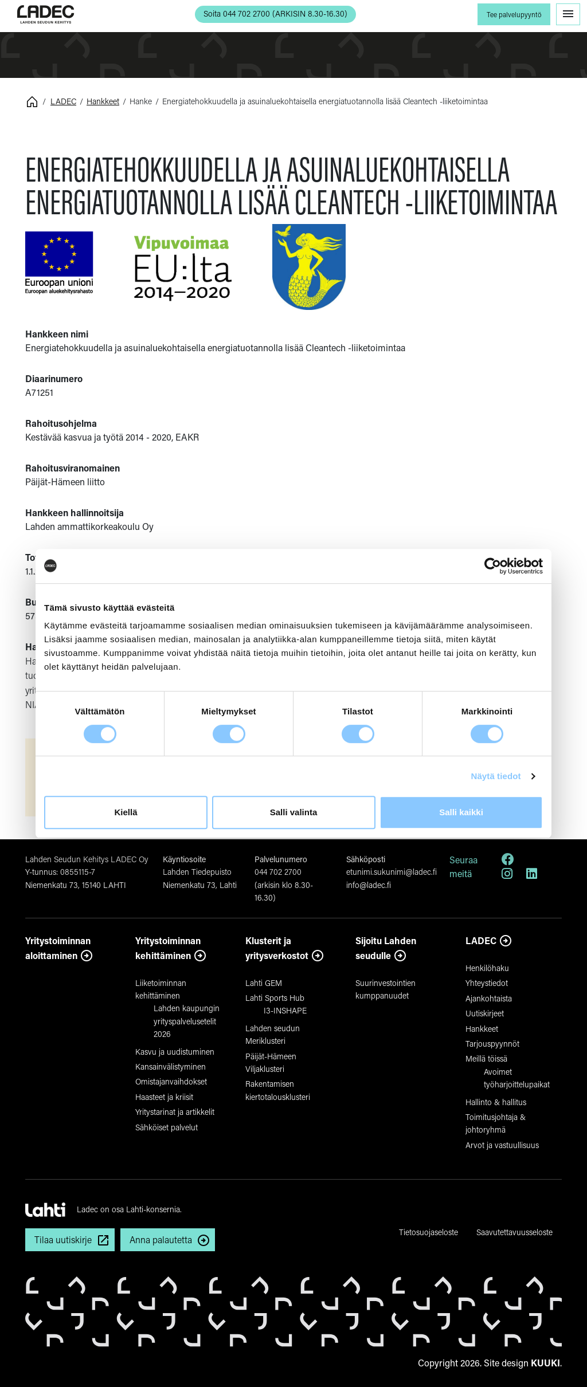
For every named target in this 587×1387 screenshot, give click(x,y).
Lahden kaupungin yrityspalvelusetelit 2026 (187, 1021)
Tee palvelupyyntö (514, 14)
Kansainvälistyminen (170, 1066)
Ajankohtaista (488, 998)
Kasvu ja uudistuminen (174, 1051)
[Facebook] (508, 860)
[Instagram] (507, 875)
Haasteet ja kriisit (164, 1096)
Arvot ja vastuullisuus (502, 1145)
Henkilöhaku (487, 967)
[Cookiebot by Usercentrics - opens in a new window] (493, 566)
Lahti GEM (263, 982)
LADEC (63, 101)
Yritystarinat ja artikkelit (174, 1111)
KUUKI (545, 1363)
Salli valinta (294, 812)
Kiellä (125, 812)
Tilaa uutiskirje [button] (63, 1239)
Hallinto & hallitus (495, 1102)
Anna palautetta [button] (161, 1239)
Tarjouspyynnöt (492, 1043)
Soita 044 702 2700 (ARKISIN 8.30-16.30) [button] (275, 13)
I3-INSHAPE (285, 1010)
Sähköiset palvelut (166, 1127)
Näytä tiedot (496, 776)
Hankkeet (103, 101)
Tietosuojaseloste (428, 1232)
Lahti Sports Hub (274, 997)
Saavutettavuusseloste (514, 1232)
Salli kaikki (461, 812)
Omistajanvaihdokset (171, 1081)
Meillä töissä (486, 1058)
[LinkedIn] (531, 875)
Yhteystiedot (486, 982)
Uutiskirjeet (484, 1013)
